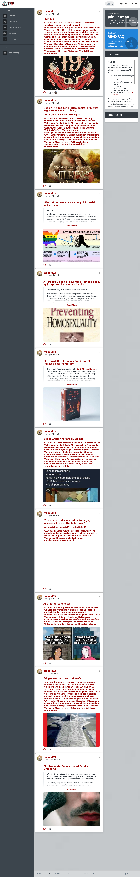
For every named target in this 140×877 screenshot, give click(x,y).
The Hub (55, 14)
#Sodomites (69, 32)
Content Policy (117, 46)
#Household (94, 27)
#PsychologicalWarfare (82, 128)
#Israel (91, 684)
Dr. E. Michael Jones (86, 369)
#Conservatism (88, 46)
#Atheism (80, 41)
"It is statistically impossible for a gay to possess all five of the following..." (68, 522)
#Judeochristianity (52, 144)
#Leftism (62, 51)
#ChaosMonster (64, 118)
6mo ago (47, 196)
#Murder (60, 624)
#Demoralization (69, 130)
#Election (94, 34)
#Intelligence (88, 120)
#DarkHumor (56, 442)
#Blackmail (48, 698)
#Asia (84, 684)
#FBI (86, 687)
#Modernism (71, 44)
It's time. (49, 18)
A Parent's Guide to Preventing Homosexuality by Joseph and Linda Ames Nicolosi (71, 283)
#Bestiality (65, 125)
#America (89, 22)
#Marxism (48, 44)
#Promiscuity (49, 30)
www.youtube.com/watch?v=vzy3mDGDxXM (64, 527)
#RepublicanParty (67, 696)
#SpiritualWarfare (52, 130)
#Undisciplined (79, 533)
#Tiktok (76, 531)
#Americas (62, 610)
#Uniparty (89, 696)
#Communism (50, 46)
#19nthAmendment (52, 25)
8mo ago (47, 515)
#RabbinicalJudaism (78, 142)
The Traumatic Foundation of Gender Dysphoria (65, 767)
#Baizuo (59, 41)
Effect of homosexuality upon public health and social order (69, 204)
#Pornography (78, 123)
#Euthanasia (71, 624)
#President (92, 694)
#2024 (46, 22)
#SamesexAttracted (53, 32)
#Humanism (74, 46)
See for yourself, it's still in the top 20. (62, 114)
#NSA (91, 687)
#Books (66, 123)
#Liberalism (49, 41)
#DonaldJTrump (51, 696)
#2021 (46, 531)
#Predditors (62, 30)
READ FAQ (116, 36)
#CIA (80, 687)
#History (60, 607)
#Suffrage (67, 27)
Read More (72, 225)
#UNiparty (91, 37)
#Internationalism (86, 44)
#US (82, 22)
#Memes (60, 22)
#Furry (89, 118)
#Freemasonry (50, 51)
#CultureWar (49, 128)
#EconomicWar (63, 128)
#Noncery (93, 32)
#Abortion (88, 621)
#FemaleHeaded (80, 27)
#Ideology (48, 39)
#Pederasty (49, 34)
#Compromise (61, 698)
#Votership (76, 25)
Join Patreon (118, 16)
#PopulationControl (87, 624)
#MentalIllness (86, 51)
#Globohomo (65, 48)
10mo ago (47, 673)
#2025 (46, 118)
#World (76, 22)
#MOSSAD (48, 689)
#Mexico (52, 610)
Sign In (134, 3)
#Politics (81, 37)
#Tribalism (59, 39)
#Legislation (61, 37)
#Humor (60, 682)
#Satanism (73, 51)
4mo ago (47, 14)
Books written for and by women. (63, 438)
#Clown (68, 22)
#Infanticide (49, 624)
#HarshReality (69, 540)
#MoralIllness (50, 53)
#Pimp (83, 682)
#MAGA (80, 696)
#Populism (70, 39)
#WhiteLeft (69, 41)
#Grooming (74, 30)
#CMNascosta (79, 118)
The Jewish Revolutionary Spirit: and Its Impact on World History (67, 362)
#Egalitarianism (83, 39)
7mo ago (47, 355)
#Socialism (59, 44)
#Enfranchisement (52, 27)
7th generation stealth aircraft (62, 678)
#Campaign (48, 37)
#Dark (53, 22)
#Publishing (49, 123)
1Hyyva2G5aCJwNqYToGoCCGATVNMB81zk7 (123, 23)
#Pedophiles (82, 32)
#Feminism (62, 46)
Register (122, 3)
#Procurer (91, 682)
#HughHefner (50, 687)
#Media (59, 123)
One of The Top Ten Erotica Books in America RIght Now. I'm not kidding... (70, 109)
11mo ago (47, 760)
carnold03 (49, 11)
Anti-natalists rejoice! (56, 603)
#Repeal (67, 25)
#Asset (74, 687)
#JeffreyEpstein (71, 682)
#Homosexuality (88, 30)
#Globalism (77, 48)
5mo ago (47, 103)
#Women (78, 607)
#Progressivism (51, 48)
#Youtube (67, 531)
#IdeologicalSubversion (54, 132)
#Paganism (88, 48)
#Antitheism (92, 41)
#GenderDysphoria (80, 34)
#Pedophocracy (62, 34)
